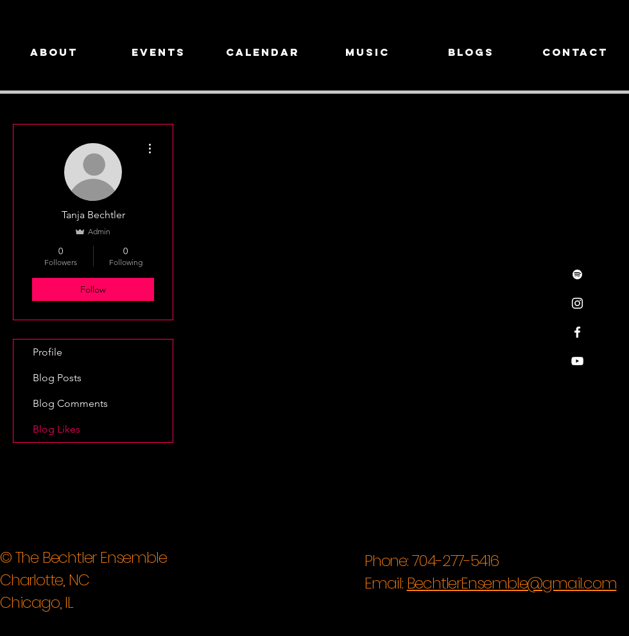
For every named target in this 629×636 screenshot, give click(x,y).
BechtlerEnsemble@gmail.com (512, 583)
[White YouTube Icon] (577, 361)
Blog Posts (57, 378)
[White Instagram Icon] (577, 303)
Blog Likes (56, 429)
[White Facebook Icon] (577, 332)
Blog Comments (70, 403)
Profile (47, 352)
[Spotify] (577, 274)
